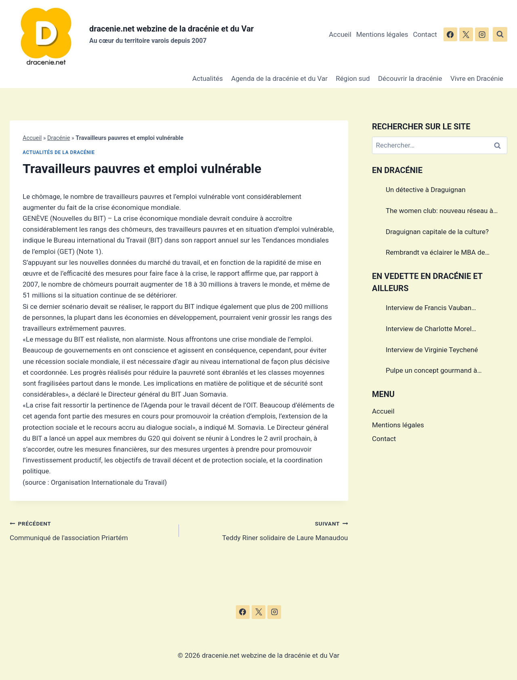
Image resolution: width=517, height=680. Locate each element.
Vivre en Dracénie (476, 78)
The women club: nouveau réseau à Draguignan (439, 212)
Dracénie (58, 138)
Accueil (340, 34)
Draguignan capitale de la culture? (437, 232)
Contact (425, 34)
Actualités (207, 78)
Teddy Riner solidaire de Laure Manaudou (267, 530)
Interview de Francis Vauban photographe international (428, 309)
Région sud (353, 78)
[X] (466, 34)
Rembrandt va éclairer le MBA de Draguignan (435, 253)
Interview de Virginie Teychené (432, 350)
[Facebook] (450, 34)
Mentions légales (382, 34)
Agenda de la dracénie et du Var (279, 78)
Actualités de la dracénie (59, 152)
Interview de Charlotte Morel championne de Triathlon (429, 330)
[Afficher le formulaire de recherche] (500, 34)
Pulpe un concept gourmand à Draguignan (431, 371)
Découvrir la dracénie (410, 78)
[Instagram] (482, 34)
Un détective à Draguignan (426, 190)
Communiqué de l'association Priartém (91, 530)
